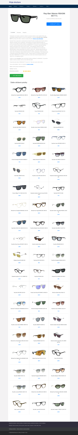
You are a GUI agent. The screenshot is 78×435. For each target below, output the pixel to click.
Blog (20, 432)
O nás (26, 432)
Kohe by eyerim (16, 425)
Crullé (35, 425)
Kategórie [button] (21, 6)
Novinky (15, 6)
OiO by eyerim (22, 425)
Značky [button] (28, 6)
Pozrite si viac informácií (38, 38)
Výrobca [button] (41, 6)
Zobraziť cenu (55, 24)
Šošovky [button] (35, 6)
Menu (10, 6)
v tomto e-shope (30, 64)
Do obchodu (17, 75)
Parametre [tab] (19, 32)
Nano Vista (27, 425)
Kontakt (22, 432)
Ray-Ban (59, 18)
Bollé (37, 425)
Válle (40, 425)
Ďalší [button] (47, 6)
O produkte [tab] (13, 32)
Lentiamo (31, 425)
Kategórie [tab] (24, 32)
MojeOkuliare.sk (15, 432)
